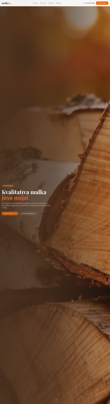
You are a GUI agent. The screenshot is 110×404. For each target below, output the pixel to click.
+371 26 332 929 (89, 3)
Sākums (35, 3)
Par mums (43, 3)
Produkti (50, 3)
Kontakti (58, 3)
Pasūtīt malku (10, 214)
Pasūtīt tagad (102, 3)
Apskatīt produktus (28, 214)
